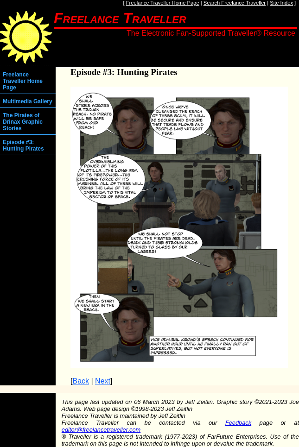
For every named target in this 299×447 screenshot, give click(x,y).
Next (102, 381)
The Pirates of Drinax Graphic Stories (23, 122)
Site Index (281, 3)
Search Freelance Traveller (235, 3)
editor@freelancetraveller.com (101, 429)
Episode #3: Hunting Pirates (23, 145)
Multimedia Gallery (27, 101)
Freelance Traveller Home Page (162, 3)
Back (80, 381)
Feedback (238, 422)
